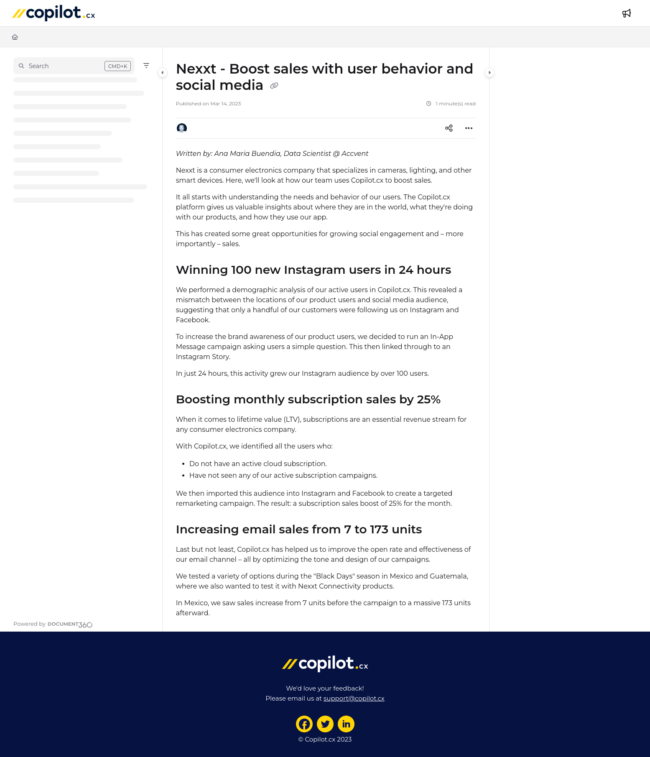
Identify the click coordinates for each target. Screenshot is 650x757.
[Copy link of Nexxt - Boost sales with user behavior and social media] (274, 86)
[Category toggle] (163, 72)
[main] (326, 339)
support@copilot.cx (354, 698)
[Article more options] (469, 128)
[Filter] (146, 66)
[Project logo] (53, 13)
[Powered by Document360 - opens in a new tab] (53, 624)
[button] (74, 65)
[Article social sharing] (449, 128)
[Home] (15, 37)
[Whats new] (626, 13)
